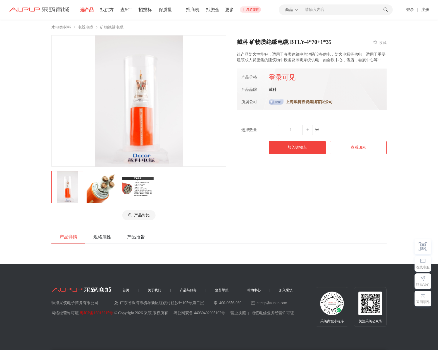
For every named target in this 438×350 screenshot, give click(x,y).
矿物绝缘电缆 (111, 27)
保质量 (165, 10)
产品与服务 (188, 290)
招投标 (145, 10)
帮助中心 (254, 290)
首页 (126, 290)
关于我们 (154, 290)
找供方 (107, 10)
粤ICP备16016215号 (96, 313)
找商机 (192, 10)
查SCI (126, 10)
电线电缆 (85, 27)
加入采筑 (285, 290)
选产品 (87, 10)
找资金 (213, 10)
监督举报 (221, 290)
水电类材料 (61, 27)
